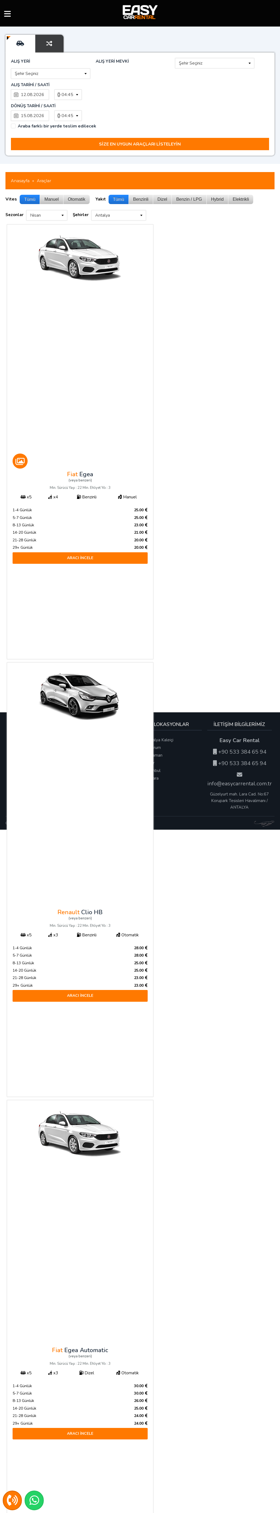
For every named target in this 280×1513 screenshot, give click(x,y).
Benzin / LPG (189, 178)
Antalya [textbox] (102, 194)
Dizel (162, 178)
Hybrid (217, 178)
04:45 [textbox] (67, 95)
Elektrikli (241, 178)
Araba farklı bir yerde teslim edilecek (57, 105)
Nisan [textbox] (35, 194)
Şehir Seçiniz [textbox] (190, 63)
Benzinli (140, 178)
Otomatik (76, 178)
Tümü (29, 178)
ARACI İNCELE (72, 536)
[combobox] (214, 63)
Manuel (51, 178)
